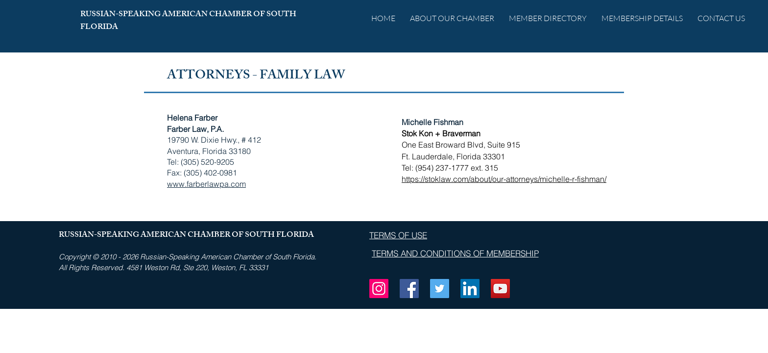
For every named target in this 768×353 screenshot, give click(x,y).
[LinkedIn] (470, 288)
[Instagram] (378, 288)
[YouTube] (500, 288)
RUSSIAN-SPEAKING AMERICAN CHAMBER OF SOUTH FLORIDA (188, 21)
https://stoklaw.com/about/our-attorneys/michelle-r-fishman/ (504, 179)
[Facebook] (409, 288)
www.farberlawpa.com (206, 184)
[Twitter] (439, 288)
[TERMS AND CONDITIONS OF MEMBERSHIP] (455, 253)
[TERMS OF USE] (398, 235)
